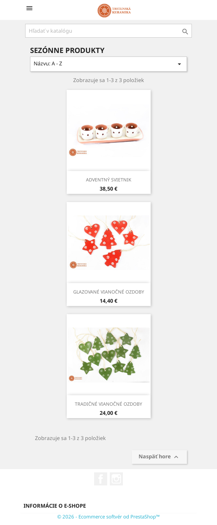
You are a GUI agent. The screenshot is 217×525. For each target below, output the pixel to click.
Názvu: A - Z (108, 64)
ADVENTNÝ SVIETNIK (108, 180)
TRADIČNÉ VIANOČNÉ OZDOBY (108, 404)
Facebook (100, 478)
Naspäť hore (159, 457)
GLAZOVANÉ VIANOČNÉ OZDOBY (108, 292)
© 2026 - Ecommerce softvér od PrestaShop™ (108, 516)
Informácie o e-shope (55, 505)
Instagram (116, 478)
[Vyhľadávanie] (108, 31)
